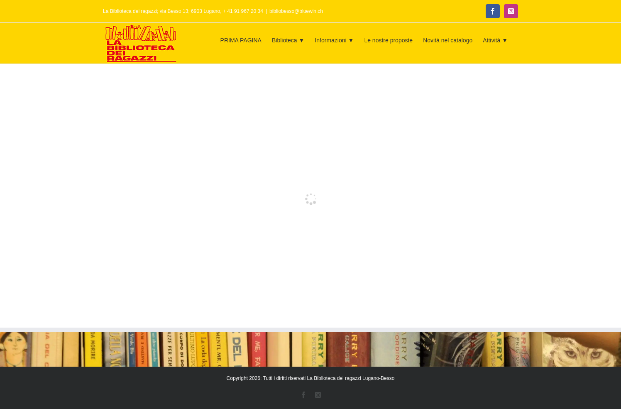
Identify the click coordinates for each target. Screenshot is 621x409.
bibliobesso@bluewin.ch (296, 11)
